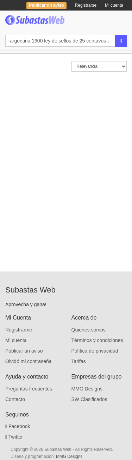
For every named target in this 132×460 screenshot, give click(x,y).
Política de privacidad (94, 351)
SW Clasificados (89, 399)
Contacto (15, 399)
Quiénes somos (88, 330)
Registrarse (85, 5)
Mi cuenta (114, 5)
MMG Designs (87, 389)
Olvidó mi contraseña (28, 361)
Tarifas (78, 361)
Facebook (17, 426)
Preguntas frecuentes (28, 389)
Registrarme (18, 330)
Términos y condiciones (97, 340)
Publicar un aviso (24, 351)
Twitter (14, 437)
